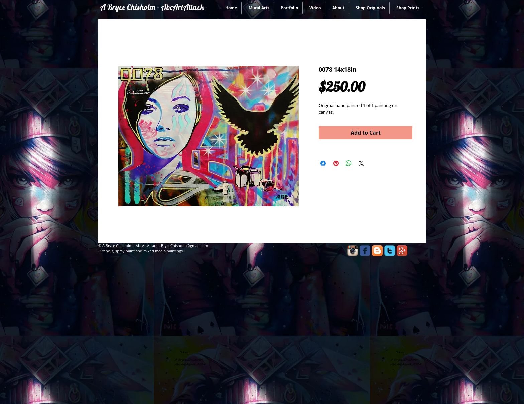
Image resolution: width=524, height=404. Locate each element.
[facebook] (365, 250)
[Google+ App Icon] (402, 250)
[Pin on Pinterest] (336, 163)
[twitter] (389, 250)
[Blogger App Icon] (377, 250)
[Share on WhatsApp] (349, 163)
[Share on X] (361, 163)
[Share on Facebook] (323, 163)
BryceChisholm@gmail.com (184, 245)
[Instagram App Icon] (352, 250)
